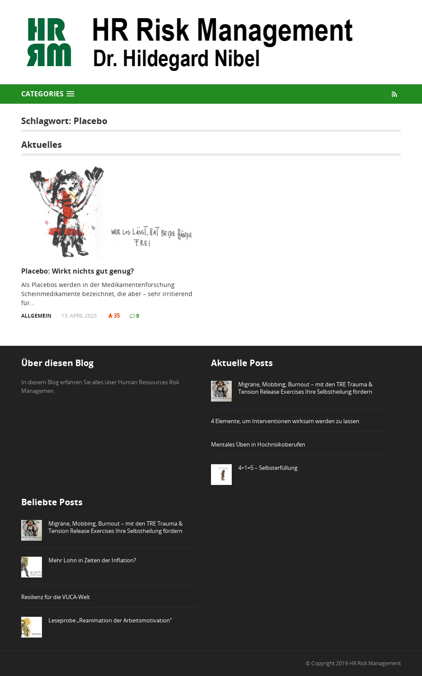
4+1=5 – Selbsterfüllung (267, 468)
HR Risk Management (375, 663)
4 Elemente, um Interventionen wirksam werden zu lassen (285, 421)
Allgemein (36, 315)
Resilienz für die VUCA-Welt (55, 597)
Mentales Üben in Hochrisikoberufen (258, 444)
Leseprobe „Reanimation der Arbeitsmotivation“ (110, 620)
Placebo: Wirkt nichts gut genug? (77, 271)
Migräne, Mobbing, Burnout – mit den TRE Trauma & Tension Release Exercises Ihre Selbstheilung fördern (305, 387)
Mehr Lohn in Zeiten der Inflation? (92, 560)
